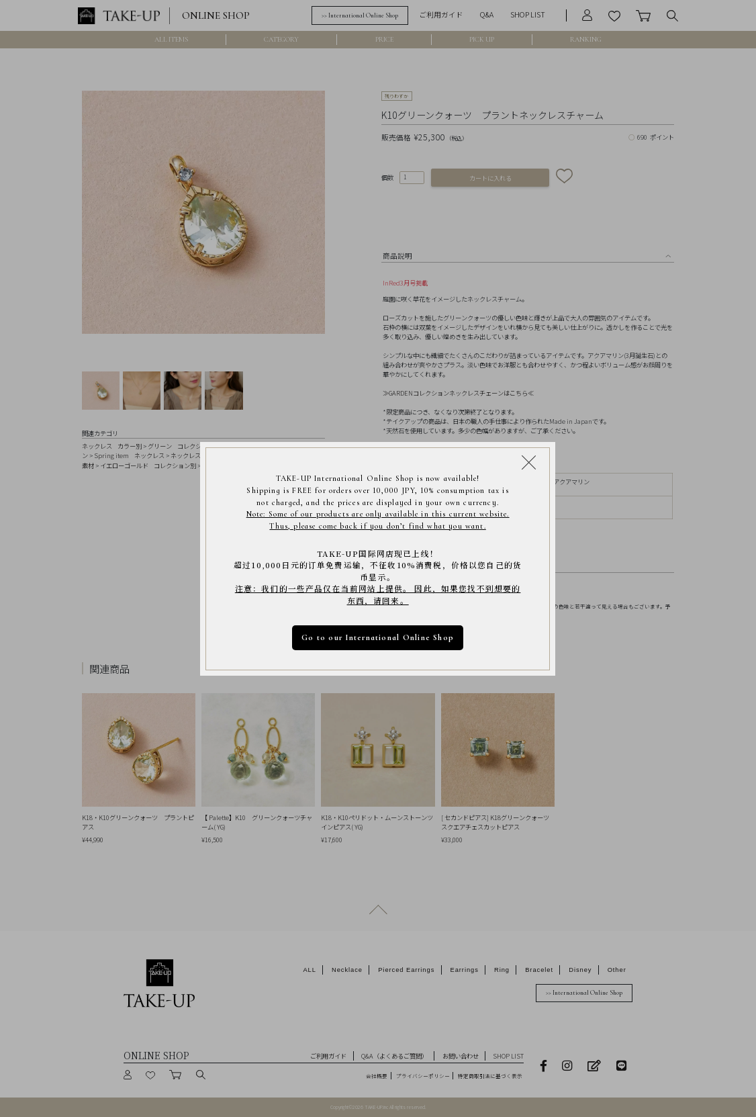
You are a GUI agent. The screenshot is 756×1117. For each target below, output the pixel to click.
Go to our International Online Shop (378, 637)
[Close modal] (529, 461)
